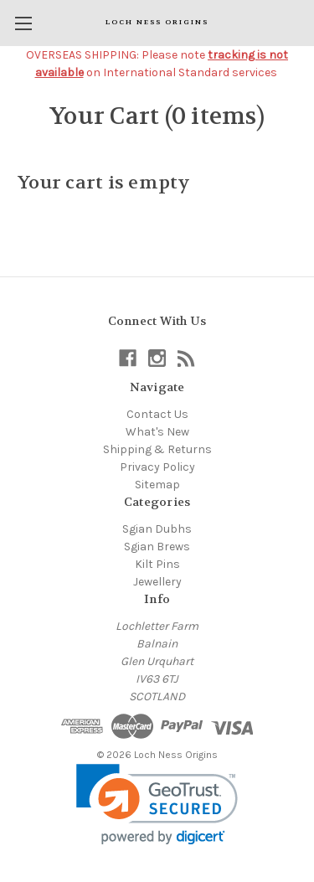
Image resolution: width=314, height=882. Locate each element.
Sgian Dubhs (157, 529)
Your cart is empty (104, 182)
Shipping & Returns (157, 449)
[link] (157, 804)
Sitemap (157, 484)
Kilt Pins (157, 564)
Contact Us (157, 414)
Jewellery (157, 582)
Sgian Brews (157, 546)
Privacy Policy (157, 467)
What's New (157, 432)
